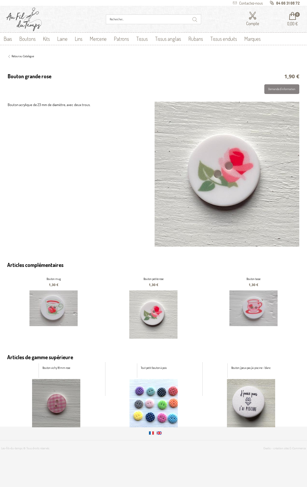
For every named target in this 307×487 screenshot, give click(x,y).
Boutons (27, 38)
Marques (252, 38)
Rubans (195, 38)
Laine (62, 38)
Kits (46, 38)
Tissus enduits (223, 38)
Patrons (121, 38)
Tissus (142, 38)
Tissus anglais (168, 38)
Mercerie (98, 38)
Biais (8, 38)
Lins (78, 38)
